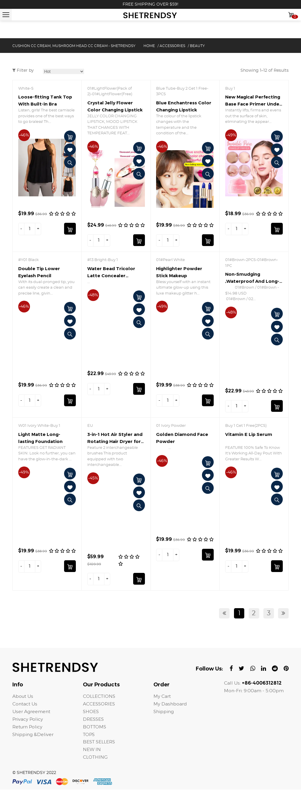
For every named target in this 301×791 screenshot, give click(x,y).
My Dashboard (170, 705)
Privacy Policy (28, 720)
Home (149, 46)
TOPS (89, 735)
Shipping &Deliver (33, 735)
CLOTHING (95, 758)
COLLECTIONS (99, 697)
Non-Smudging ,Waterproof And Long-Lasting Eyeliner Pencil (252, 281)
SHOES (91, 712)
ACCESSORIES (172, 46)
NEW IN (92, 751)
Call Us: (253, 684)
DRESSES (93, 720)
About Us (22, 697)
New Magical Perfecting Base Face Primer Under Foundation (253, 104)
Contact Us (25, 705)
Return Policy (27, 728)
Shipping (164, 712)
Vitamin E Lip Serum (248, 435)
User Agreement (31, 712)
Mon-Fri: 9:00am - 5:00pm (254, 692)
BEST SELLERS (99, 743)
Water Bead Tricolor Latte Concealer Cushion (111, 276)
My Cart (162, 697)
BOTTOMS (95, 728)
